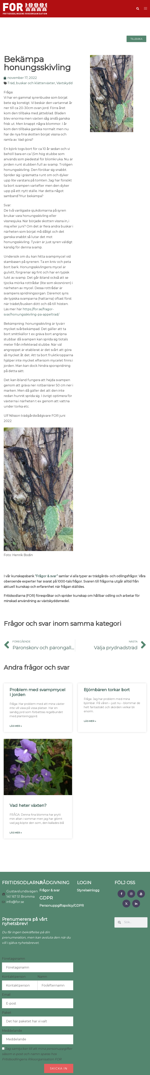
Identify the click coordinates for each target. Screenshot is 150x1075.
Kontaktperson (14, 977)
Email (6, 995)
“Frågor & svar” (46, 576)
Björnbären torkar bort (107, 689)
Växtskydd (64, 83)
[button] (137, 8)
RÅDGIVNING (54, 882)
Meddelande (12, 1031)
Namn (42, 977)
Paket (6, 1013)
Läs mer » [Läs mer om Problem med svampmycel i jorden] (16, 725)
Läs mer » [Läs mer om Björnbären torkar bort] (90, 721)
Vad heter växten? (28, 805)
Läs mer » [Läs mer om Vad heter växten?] (16, 832)
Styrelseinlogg (88, 890)
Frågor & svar (49, 890)
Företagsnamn (13, 958)
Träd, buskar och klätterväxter (31, 83)
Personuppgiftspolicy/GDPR (61, 905)
